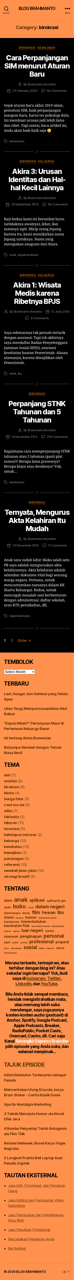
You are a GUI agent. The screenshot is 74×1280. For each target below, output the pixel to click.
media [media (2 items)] (49, 931)
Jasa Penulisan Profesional (29, 1230)
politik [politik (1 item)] (15, 942)
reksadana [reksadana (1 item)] (16, 948)
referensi (12, 864)
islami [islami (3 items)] (9, 917)
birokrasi (27, 47)
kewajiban (46, 47)
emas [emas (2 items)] (26, 913)
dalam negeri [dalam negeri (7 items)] (50, 906)
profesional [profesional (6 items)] (41, 941)
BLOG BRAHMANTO (37, 8)
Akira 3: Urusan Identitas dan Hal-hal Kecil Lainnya (36, 179)
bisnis (9, 793)
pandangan (14, 859)
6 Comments (40, 318)
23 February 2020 (24, 91)
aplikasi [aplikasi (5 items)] (37, 900)
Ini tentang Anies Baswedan (27, 738)
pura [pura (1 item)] (6, 948)
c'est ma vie (14, 805)
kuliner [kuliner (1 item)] (7, 931)
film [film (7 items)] (36, 912)
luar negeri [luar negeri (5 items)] (32, 930)
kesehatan (13, 847)
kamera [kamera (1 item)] (19, 918)
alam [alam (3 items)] (8, 900)
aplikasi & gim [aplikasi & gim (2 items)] (56, 900)
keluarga (46, 161)
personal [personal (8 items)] (54, 936)
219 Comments (57, 437)
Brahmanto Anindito (42, 84)
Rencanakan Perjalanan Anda (31, 1239)
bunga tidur (14, 799)
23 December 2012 (25, 545)
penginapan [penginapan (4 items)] (31, 936)
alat (7, 775)
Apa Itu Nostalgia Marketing (27, 1104)
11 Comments (57, 545)
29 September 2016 (25, 204)
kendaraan (16, 141)
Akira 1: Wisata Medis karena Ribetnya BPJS (37, 293)
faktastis (11, 817)
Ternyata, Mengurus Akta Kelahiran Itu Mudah (37, 520)
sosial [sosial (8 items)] (30, 947)
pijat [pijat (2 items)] (7, 942)
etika (8, 811)
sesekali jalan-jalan (20, 870)
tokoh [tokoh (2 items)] (60, 948)
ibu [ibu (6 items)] (60, 912)
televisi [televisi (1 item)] (50, 948)
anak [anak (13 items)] (21, 899)
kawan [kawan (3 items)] (31, 917)
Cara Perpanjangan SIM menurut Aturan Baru (37, 65)
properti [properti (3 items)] (62, 942)
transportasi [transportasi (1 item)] (10, 953)
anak (12, 255)
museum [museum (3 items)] (11, 936)
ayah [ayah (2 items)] (7, 907)
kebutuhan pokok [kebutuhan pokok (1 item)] (47, 918)
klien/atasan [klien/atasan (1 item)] (58, 926)
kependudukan (28, 255)
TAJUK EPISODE (24, 1064)
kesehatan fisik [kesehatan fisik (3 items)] (17, 926)
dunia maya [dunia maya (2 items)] (12, 913)
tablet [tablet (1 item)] (41, 948)
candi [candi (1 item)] (30, 907)
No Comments (57, 91)
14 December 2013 (24, 437)
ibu (20, 373)
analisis (10, 781)
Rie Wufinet (17, 1248)
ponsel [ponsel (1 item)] (23, 942)
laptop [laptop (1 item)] (16, 931)
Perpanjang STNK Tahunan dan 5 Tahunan (37, 411)
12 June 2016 (60, 311)
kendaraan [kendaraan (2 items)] (11, 922)
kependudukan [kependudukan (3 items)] (33, 921)
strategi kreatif (17, 876)
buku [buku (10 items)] (19, 906)
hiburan (10, 823)
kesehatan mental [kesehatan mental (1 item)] (41, 926)
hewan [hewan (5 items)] (48, 912)
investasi (12, 829)
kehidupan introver (20, 835)
